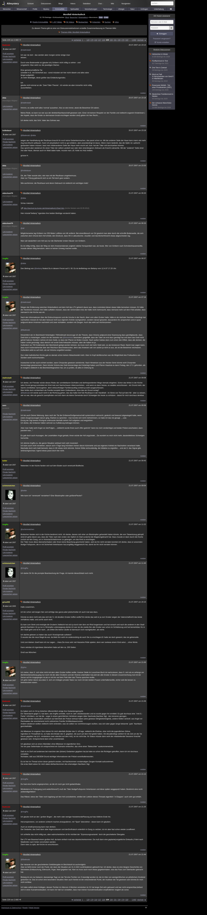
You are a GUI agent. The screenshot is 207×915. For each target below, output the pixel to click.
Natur (132, 9)
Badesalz (6, 45)
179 (91, 40)
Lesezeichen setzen (10, 62)
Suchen (107, 22)
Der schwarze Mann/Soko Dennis (162, 105)
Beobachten (83, 22)
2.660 (134, 40)
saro (4, 405)
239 (119, 40)
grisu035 (6, 602)
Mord (67, 17)
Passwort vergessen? (161, 39)
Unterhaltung (159, 9)
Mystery (46, 9)
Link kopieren (8, 59)
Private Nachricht (9, 56)
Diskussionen (46, 4)
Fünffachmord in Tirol (162, 62)
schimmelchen (8, 486)
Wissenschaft (22, 9)
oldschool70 (7, 193)
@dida (33, 135)
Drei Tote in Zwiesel (162, 69)
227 (99, 40)
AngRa (5, 258)
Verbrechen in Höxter (162, 55)
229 (107, 40)
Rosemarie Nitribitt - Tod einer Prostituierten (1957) (162, 87)
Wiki (112, 4)
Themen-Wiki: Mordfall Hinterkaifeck (75, 32)
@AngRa (24, 568)
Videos (72, 4)
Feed (100, 17)
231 (115, 40)
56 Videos (70, 22)
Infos (117, 22)
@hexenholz (68, 337)
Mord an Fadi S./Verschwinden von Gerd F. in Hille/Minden (162, 77)
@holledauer (26, 170)
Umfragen (144, 9)
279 (123, 40)
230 (111, 40)
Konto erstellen (163, 42)
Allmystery (13, 3)
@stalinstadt (26, 50)
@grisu (23, 667)
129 (87, 40)
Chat (100, 4)
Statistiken (87, 4)
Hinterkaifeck (83, 17)
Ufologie (121, 9)
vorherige (77, 40)
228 (103, 40)
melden (143, 93)
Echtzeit (31, 4)
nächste (140, 40)
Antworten (96, 22)
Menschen (7, 9)
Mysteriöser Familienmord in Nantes (162, 96)
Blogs (61, 4)
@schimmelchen (27, 529)
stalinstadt (6, 378)
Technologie (107, 9)
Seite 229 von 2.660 (11, 40)
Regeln (25, 908)
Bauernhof (73, 17)
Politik (35, 9)
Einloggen (163, 34)
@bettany (38, 268)
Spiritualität (74, 9)
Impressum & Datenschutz (11, 908)
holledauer (7, 130)
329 (126, 40)
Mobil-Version (34, 908)
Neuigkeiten (126, 4)
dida (4, 98)
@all (22, 228)
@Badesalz (25, 135)
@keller (24, 491)
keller (4, 461)
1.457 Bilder (57, 22)
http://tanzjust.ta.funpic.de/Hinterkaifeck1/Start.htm (44, 208)
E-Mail (106, 17)
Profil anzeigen (8, 54)
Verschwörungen (91, 9)
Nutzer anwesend (161, 16)
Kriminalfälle (59, 9)
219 (95, 40)
